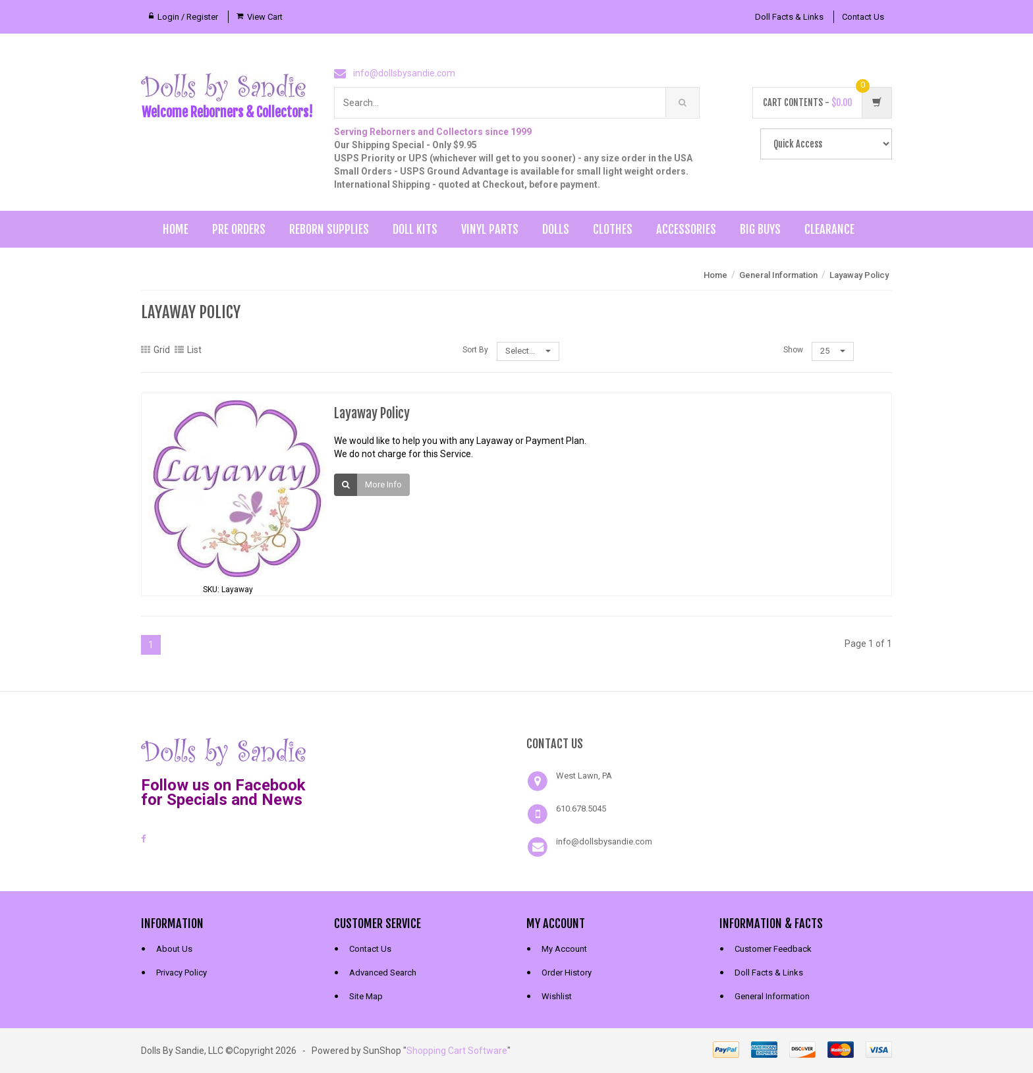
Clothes (612, 229)
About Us (174, 949)
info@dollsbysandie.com (404, 73)
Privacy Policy (181, 972)
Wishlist (557, 996)
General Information (778, 275)
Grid (155, 349)
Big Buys (760, 229)
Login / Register (187, 17)
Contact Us (863, 17)
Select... (528, 351)
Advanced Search (382, 972)
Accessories (686, 229)
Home (175, 229)
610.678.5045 (581, 808)
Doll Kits (415, 229)
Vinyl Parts (489, 229)
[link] (420, 750)
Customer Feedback (773, 949)
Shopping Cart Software (456, 1050)
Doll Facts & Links (789, 17)
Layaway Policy (859, 275)
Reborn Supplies (329, 229)
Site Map (366, 996)
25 (832, 351)
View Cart (265, 17)
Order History (567, 972)
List (188, 349)
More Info (383, 484)
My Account (564, 949)
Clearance (829, 229)
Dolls (555, 229)
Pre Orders (238, 229)
